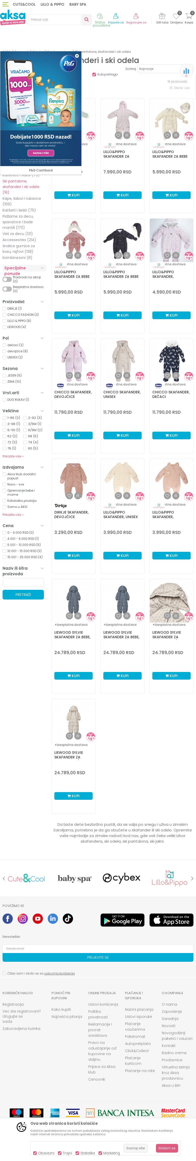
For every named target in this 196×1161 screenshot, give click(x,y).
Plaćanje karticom (133, 1060)
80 (33, 448)
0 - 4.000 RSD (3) (20, 532)
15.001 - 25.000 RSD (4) (25, 557)
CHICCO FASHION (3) (23, 315)
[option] (26, 878)
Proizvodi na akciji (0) (27, 279)
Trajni (67, 1153)
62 (12, 436)
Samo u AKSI (17, 507)
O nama (169, 1004)
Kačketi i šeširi (19, 210)
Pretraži (23, 594)
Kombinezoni (17, 257)
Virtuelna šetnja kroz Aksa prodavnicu (176, 1073)
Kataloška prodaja (21, 500)
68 (33, 436)
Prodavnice (172, 1060)
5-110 (13, 430)
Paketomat (135, 1036)
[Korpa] (189, 19)
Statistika (87, 1153)
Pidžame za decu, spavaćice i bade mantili (18, 222)
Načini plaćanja (139, 1009)
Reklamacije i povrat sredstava (100, 1030)
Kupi (73, 195)
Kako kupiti (61, 1009)
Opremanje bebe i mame (21, 492)
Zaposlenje (172, 1011)
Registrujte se (136, 22)
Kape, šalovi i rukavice (22, 201)
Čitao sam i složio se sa (41, 973)
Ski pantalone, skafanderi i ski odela (21, 187)
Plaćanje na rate (140, 1070)
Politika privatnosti (98, 1014)
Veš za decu (18, 233)
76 (11, 448)
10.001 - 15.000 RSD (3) (24, 551)
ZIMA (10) (14, 381)
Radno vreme (174, 1052)
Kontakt (169, 1045)
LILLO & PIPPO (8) (19, 321)
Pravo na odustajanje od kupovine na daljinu (102, 1051)
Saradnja (170, 1018)
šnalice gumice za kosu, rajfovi (19, 248)
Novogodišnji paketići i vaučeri (177, 1035)
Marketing (111, 1153)
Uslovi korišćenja (103, 1004)
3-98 (13, 423)
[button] (60, 19)
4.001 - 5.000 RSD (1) (23, 538)
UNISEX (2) (15, 357)
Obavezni (46, 1153)
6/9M (35, 430)
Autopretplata (138, 1043)
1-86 (13, 417)
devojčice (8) (17, 351)
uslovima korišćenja (59, 973)
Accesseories (19, 239)
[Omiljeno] (176, 17)
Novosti (168, 1025)
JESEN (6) (14, 375)
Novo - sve (15, 484)
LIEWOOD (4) (16, 327)
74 (33, 442)
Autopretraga (107, 74)
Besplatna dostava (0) (28, 289)
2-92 (35, 417)
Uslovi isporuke (138, 1016)
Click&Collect (137, 1050)
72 (12, 442)
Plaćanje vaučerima (135, 1026)
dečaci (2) (15, 345)
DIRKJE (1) (14, 308)
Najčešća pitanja (67, 1016)
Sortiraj (130, 69)
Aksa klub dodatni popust (21, 476)
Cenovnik (96, 1079)
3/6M (34, 423)
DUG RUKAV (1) (18, 399)
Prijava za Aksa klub (101, 1069)
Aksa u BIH (171, 1085)
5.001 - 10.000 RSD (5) (24, 545)
